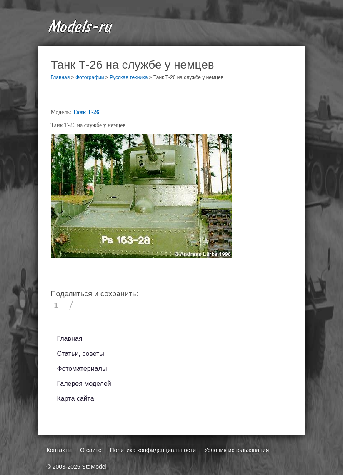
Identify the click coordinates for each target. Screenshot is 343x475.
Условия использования (236, 450)
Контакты (59, 450)
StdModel (94, 466)
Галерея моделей (84, 383)
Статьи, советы (80, 353)
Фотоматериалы (82, 368)
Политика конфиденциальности (153, 450)
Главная (70, 338)
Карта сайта (75, 398)
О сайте (90, 450)
